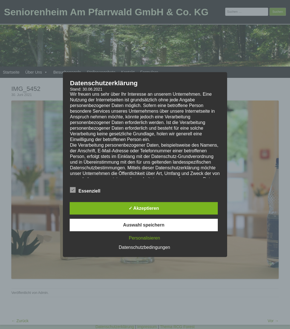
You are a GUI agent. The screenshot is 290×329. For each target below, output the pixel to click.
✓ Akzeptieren (144, 208)
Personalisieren (144, 237)
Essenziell (85, 190)
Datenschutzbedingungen (144, 247)
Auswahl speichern (144, 224)
